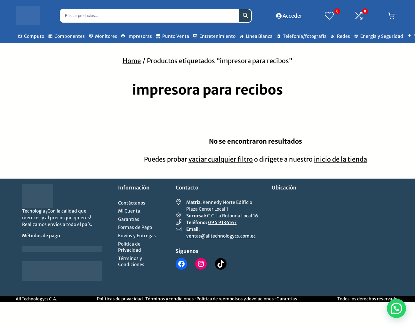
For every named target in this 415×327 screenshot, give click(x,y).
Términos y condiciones (169, 299)
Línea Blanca (259, 36)
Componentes (69, 36)
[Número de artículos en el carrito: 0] (391, 16)
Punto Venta (175, 36)
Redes (343, 36)
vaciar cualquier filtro (220, 159)
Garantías (286, 299)
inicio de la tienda (340, 159)
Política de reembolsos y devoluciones (235, 299)
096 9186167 (222, 222)
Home (132, 61)
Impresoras (139, 36)
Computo (34, 36)
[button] (396, 308)
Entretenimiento (217, 36)
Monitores (106, 36)
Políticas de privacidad (120, 299)
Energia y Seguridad (381, 36)
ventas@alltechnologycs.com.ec (221, 236)
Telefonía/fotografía (305, 36)
